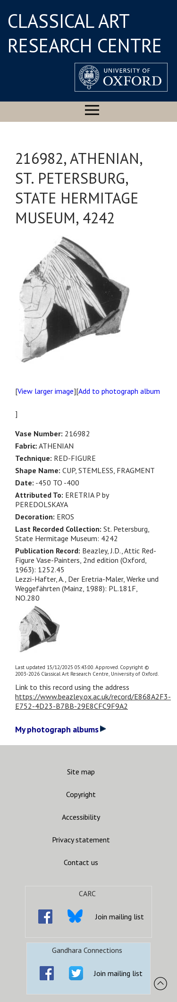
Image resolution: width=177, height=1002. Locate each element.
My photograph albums (60, 729)
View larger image (45, 391)
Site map (81, 771)
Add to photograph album (119, 391)
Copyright (81, 794)
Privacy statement (81, 839)
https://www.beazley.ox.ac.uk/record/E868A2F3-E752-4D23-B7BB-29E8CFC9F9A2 (93, 701)
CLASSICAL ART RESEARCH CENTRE (85, 33)
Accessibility (81, 817)
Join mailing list (119, 916)
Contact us (81, 862)
